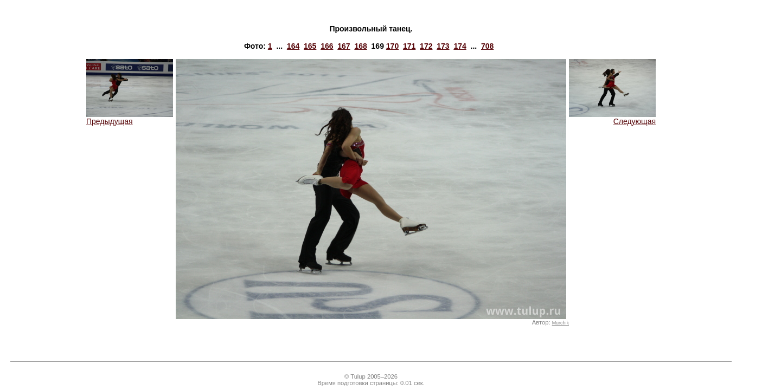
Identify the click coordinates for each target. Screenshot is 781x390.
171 (409, 46)
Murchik (560, 323)
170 (392, 46)
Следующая (612, 118)
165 (310, 46)
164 (293, 46)
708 (487, 46)
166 (327, 46)
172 (426, 46)
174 (459, 46)
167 (343, 46)
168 (360, 46)
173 (443, 46)
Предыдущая (129, 118)
